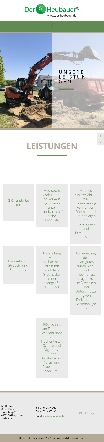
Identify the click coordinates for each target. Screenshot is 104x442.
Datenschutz (25, 438)
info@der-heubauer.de (53, 416)
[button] (52, 25)
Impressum (38, 438)
